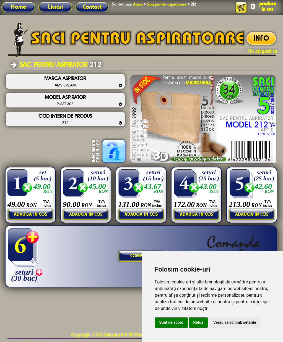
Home (18, 7)
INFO (261, 39)
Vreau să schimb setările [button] (234, 322)
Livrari (55, 7)
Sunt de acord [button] (171, 322)
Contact (92, 7)
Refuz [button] (198, 322)
